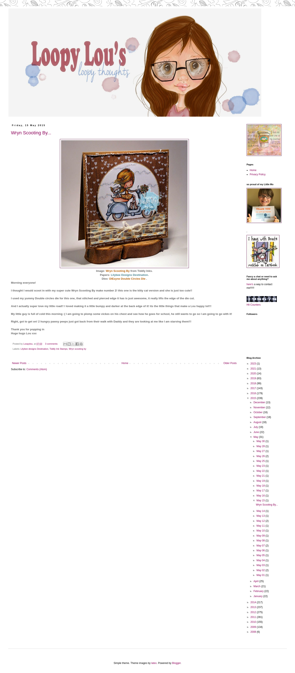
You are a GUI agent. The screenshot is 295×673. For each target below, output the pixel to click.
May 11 (261, 525)
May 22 (261, 470)
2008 (254, 631)
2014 (254, 602)
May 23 (261, 465)
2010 (254, 621)
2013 (254, 607)
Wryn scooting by (77, 349)
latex (154, 663)
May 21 (261, 475)
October (258, 412)
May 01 (261, 575)
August (257, 422)
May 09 (261, 535)
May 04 (261, 560)
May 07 (261, 545)
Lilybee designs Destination (34, 349)
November (259, 407)
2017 (254, 388)
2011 (254, 617)
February (258, 591)
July (256, 427)
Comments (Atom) (36, 369)
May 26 (261, 456)
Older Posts (230, 363)
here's (250, 284)
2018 (254, 383)
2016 (254, 393)
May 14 (261, 511)
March (257, 586)
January (258, 596)
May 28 (261, 446)
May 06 (261, 550)
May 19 (261, 480)
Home (125, 363)
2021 (254, 368)
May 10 (261, 530)
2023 (254, 363)
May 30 (261, 441)
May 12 (261, 520)
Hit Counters (254, 304)
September (260, 417)
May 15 (261, 500)
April (256, 581)
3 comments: (52, 344)
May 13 (261, 515)
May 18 (261, 485)
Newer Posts (19, 363)
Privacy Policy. (258, 174)
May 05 (261, 555)
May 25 (261, 461)
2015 (254, 398)
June (256, 432)
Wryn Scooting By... (31, 132)
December (259, 402)
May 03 (261, 565)
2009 (254, 627)
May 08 (261, 540)
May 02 (261, 570)
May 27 (261, 451)
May (256, 437)
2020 (254, 373)
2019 (254, 378)
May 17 (261, 490)
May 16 (261, 495)
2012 (254, 612)
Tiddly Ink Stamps (58, 349)
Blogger (176, 663)
